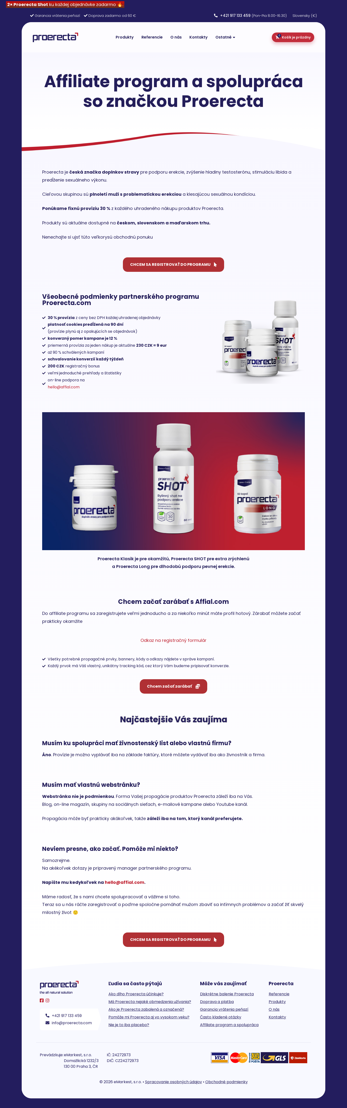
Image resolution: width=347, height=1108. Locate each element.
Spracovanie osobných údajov (173, 1082)
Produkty (125, 37)
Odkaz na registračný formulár (173, 640)
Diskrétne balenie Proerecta (227, 994)
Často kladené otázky (220, 1017)
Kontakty (198, 37)
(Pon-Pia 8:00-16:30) (250, 15)
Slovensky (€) (305, 15)
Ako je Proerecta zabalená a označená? (146, 1009)
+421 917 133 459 (64, 1015)
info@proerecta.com (69, 1023)
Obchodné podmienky (226, 1082)
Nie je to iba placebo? (128, 1025)
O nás (176, 37)
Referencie (152, 37)
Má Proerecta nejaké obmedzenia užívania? (149, 1001)
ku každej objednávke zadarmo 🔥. (65, 4)
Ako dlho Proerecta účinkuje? (136, 994)
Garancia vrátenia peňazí (57, 15)
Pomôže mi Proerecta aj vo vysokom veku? (148, 1017)
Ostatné (223, 37)
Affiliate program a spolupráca (229, 1025)
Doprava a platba (217, 1001)
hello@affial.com (64, 387)
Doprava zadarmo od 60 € (112, 15)
